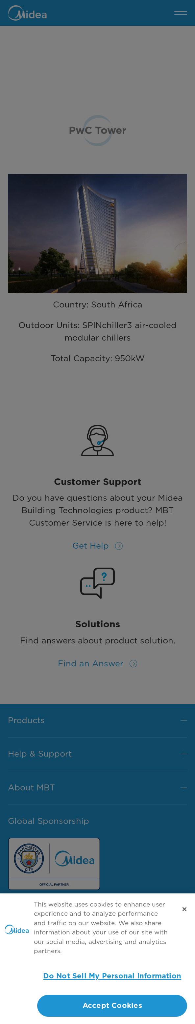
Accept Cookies (112, 1010)
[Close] (184, 913)
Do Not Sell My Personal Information (112, 980)
